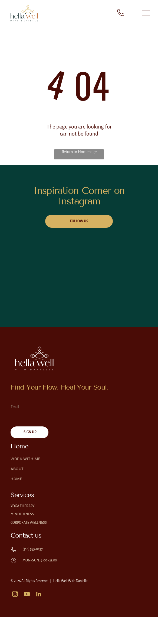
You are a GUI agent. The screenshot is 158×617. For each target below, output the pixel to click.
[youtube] (26, 595)
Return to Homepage (79, 152)
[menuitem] (79, 462)
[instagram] (15, 595)
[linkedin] (38, 595)
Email (15, 407)
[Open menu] (146, 13)
